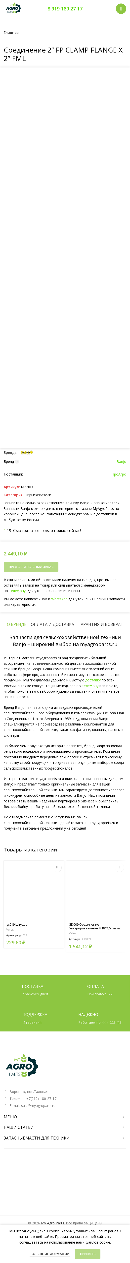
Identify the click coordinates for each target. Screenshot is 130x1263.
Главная (11, 32)
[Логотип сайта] (14, 8)
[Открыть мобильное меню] (121, 9)
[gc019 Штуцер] (34, 891)
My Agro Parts (52, 1223)
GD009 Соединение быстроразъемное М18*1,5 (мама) (95, 926)
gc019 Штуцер (17, 924)
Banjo (121, 461)
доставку (93, 680)
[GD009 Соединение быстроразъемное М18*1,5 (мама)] (96, 891)
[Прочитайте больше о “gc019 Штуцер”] (57, 867)
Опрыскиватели (38, 494)
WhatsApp (59, 598)
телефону (19, 591)
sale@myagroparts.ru (38, 1105)
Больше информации (50, 1254)
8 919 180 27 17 (65, 8)
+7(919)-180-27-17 (41, 1098)
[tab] (16, 624)
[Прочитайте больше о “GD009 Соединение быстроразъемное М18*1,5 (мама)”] (119, 867)
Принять (87, 1254)
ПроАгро (119, 474)
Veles (10, 930)
